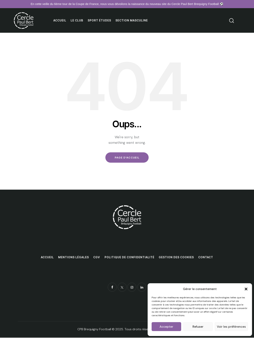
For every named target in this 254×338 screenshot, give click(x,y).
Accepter (166, 327)
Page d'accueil (127, 157)
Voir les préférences (231, 327)
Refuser (197, 327)
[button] (246, 289)
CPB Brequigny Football (94, 329)
